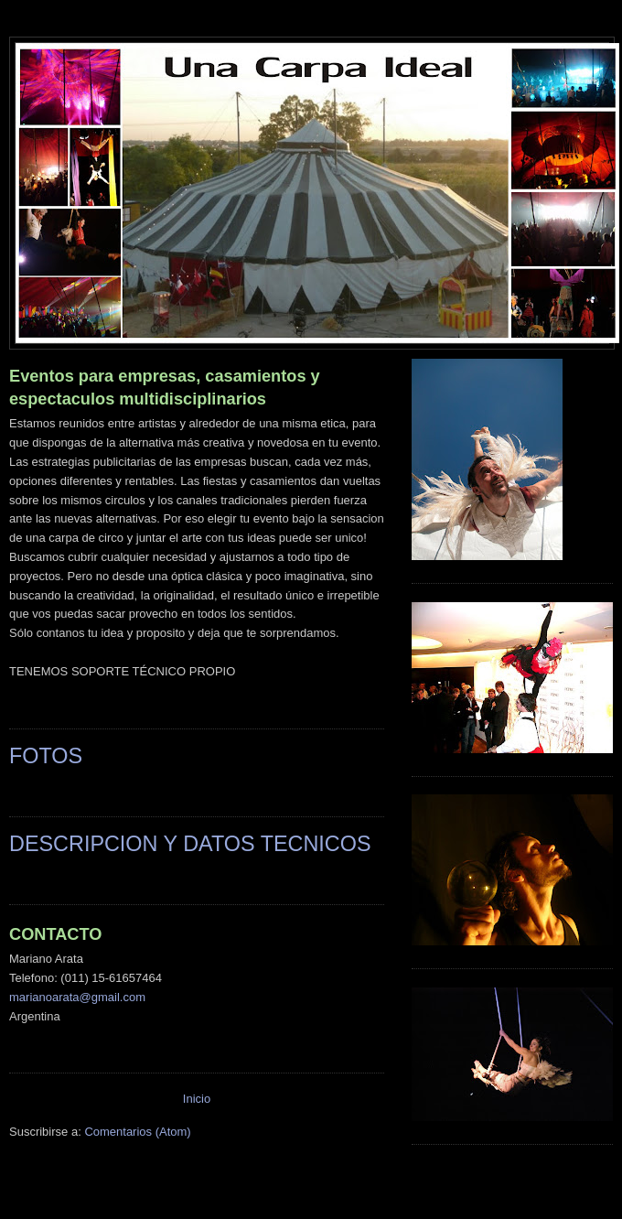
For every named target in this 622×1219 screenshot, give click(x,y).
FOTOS (45, 756)
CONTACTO (55, 934)
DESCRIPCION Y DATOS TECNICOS (190, 844)
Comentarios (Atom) (137, 1131)
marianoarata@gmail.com (77, 997)
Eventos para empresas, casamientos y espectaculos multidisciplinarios (164, 387)
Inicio (196, 1099)
